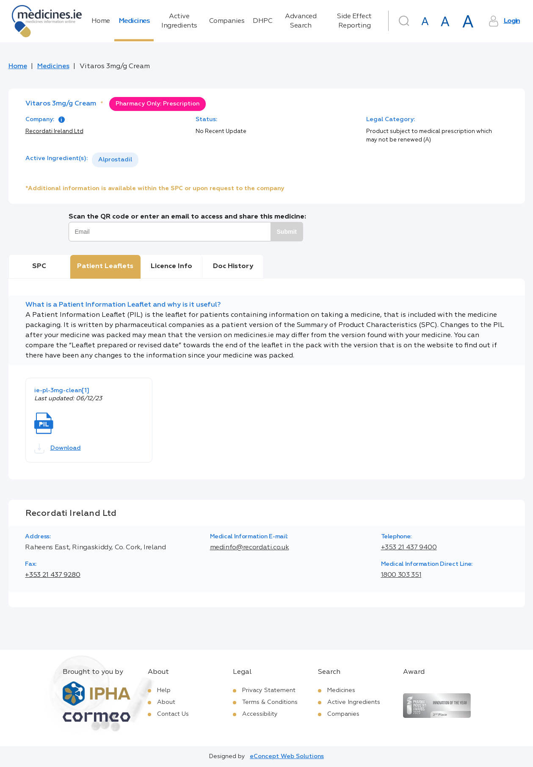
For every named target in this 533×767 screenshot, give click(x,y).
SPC (39, 266)
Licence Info (171, 266)
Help (164, 690)
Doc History (233, 266)
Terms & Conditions (270, 702)
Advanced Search (300, 21)
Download (57, 448)
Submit (287, 231)
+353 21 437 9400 (409, 547)
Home (100, 21)
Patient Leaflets (105, 266)
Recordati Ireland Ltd (54, 131)
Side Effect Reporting (354, 21)
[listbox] (115, 159)
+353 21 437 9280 (52, 575)
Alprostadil (115, 160)
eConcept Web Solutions (287, 756)
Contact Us (173, 714)
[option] (115, 159)
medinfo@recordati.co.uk (249, 547)
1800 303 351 (401, 575)
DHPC (262, 21)
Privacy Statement (268, 690)
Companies (227, 21)
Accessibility (260, 714)
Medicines (134, 21)
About (166, 702)
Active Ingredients (179, 21)
